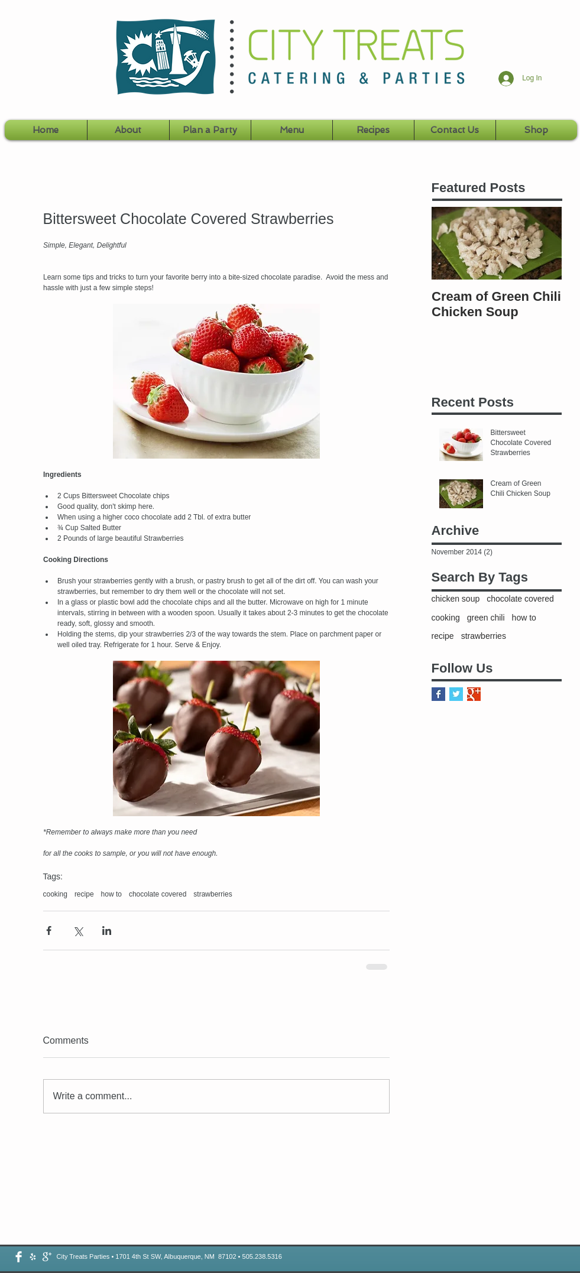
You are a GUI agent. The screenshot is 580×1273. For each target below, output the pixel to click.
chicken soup (456, 598)
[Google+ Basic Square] (474, 694)
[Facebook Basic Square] (438, 694)
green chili (486, 617)
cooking (55, 894)
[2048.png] (32, 1256)
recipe (84, 894)
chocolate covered (157, 894)
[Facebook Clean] (18, 1256)
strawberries (212, 894)
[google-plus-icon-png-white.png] (47, 1256)
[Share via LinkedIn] (106, 930)
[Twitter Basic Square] (456, 694)
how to (111, 894)
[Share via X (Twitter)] (77, 930)
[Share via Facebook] (48, 930)
